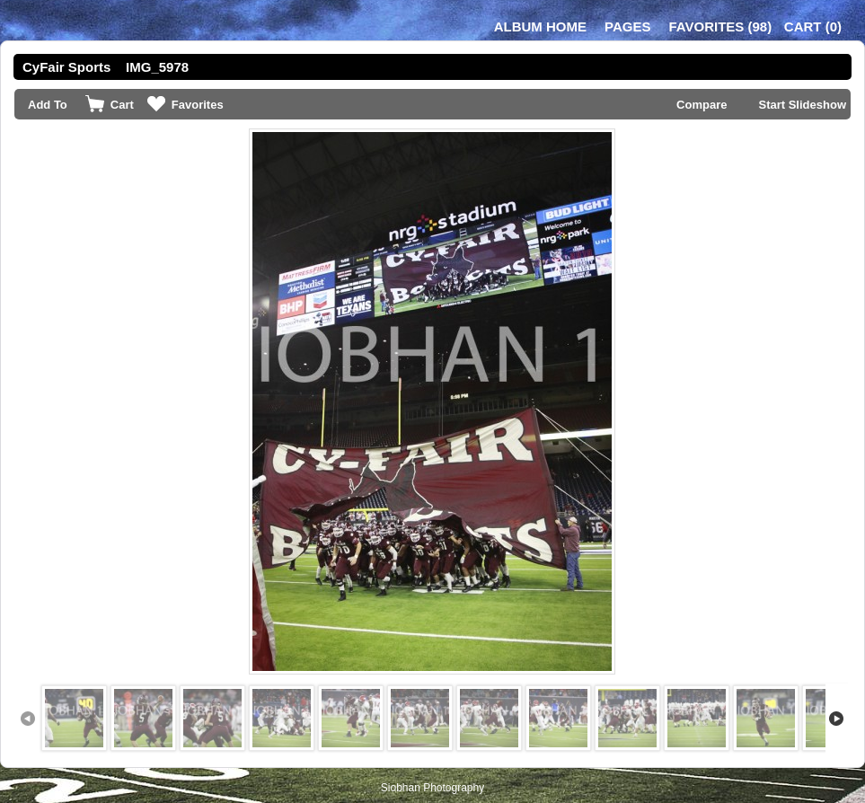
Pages (627, 26)
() (720, 26)
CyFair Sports (66, 67)
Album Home (540, 26)
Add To (47, 104)
